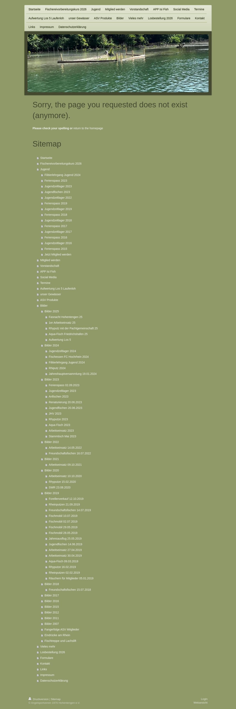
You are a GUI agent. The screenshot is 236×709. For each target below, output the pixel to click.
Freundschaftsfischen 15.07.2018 (70, 589)
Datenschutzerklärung (54, 680)
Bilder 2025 (52, 311)
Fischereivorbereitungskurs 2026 (61, 163)
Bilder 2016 (52, 601)
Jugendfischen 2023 (57, 192)
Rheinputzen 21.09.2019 (64, 504)
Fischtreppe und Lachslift (60, 640)
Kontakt (45, 663)
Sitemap (55, 699)
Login (204, 698)
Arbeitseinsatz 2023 (61, 430)
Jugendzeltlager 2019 (58, 209)
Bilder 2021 (52, 459)
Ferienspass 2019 (56, 203)
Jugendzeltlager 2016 (58, 243)
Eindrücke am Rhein (57, 635)
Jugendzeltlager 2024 (62, 351)
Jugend (45, 169)
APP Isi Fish (48, 271)
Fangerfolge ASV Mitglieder (62, 629)
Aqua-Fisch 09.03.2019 (63, 561)
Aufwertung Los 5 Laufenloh (58, 288)
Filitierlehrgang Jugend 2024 (63, 175)
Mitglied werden (50, 260)
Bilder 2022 (52, 442)
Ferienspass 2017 (56, 226)
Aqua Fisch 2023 (59, 425)
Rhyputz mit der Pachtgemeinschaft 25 (73, 328)
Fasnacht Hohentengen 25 (65, 317)
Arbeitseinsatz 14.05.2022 (65, 447)
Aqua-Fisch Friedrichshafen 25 (68, 334)
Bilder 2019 (52, 493)
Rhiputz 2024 (57, 368)
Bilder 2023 (52, 379)
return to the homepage (88, 128)
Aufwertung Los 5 (60, 339)
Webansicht (200, 702)
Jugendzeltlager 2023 (58, 186)
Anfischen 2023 (59, 396)
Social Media (48, 277)
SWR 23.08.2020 (60, 487)
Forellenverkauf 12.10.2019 (66, 498)
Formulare (46, 657)
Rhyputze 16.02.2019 (62, 567)
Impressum (47, 675)
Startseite (46, 157)
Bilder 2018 (52, 584)
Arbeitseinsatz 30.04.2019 (65, 555)
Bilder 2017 (52, 595)
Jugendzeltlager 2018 (58, 220)
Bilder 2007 (52, 623)
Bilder (44, 305)
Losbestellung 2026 (52, 652)
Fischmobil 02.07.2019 (63, 521)
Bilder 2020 (52, 470)
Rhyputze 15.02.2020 (62, 481)
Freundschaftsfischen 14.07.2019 (70, 510)
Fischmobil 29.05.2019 (63, 527)
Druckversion (38, 699)
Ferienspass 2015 (56, 248)
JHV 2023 (55, 413)
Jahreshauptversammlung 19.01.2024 (73, 373)
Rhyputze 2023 (58, 419)
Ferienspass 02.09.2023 (64, 385)
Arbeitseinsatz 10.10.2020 (65, 476)
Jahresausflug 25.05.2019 (65, 538)
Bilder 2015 (52, 606)
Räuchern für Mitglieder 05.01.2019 (71, 578)
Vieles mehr (47, 646)
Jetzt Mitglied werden (58, 254)
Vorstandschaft (49, 265)
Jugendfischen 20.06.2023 (65, 407)
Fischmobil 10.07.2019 (63, 515)
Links (43, 669)
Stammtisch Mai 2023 (62, 436)
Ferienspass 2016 (56, 237)
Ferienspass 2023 (56, 180)
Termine (45, 282)
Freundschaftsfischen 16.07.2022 (70, 453)
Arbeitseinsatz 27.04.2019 (65, 550)
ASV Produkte (49, 300)
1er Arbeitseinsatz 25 (62, 322)
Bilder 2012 (52, 612)
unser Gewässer (50, 294)
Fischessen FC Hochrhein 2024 (69, 356)
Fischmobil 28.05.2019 (63, 532)
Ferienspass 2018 (56, 214)
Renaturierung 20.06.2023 (65, 402)
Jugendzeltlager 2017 (58, 231)
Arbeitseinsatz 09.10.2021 (65, 464)
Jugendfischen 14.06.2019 (65, 544)
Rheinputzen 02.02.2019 (64, 572)
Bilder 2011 (52, 618)
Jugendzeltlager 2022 (58, 197)
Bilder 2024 (52, 345)
